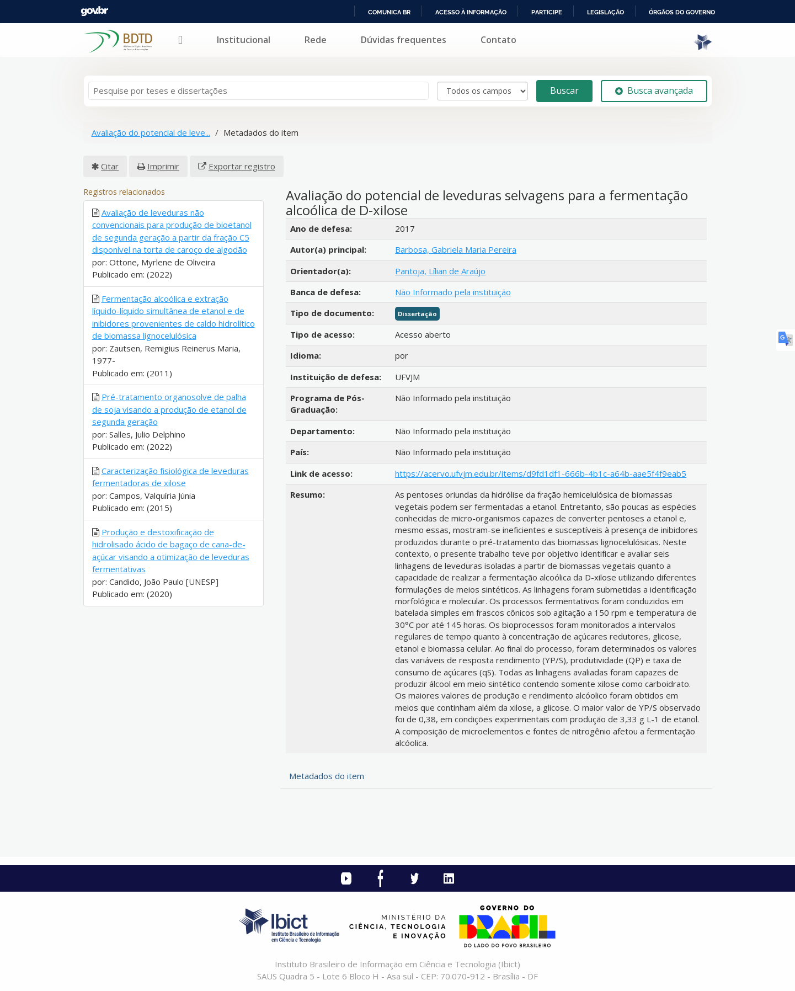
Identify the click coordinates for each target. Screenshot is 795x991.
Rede (316, 40)
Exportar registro (242, 166)
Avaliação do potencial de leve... (151, 132)
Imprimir (163, 166)
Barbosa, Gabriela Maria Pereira (455, 249)
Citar (110, 166)
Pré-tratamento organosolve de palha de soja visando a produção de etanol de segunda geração (169, 409)
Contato (498, 40)
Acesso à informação (470, 12)
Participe (546, 12)
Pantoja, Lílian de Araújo (440, 270)
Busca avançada (654, 90)
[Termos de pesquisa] (258, 91)
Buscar (564, 90)
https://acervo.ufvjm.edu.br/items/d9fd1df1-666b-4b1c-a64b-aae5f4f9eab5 (540, 473)
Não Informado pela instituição (453, 291)
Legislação (605, 12)
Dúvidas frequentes (403, 40)
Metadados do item (326, 775)
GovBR (94, 11)
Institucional (243, 40)
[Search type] (482, 91)
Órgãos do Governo (682, 12)
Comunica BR (389, 12)
